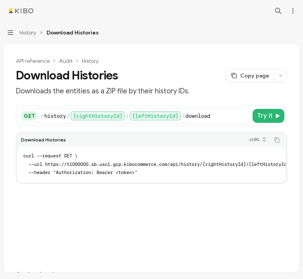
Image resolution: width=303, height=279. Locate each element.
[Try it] (268, 116)
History (90, 60)
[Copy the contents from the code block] (277, 140)
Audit (66, 60)
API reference (33, 60)
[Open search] (278, 11)
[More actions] (293, 10)
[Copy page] (250, 75)
